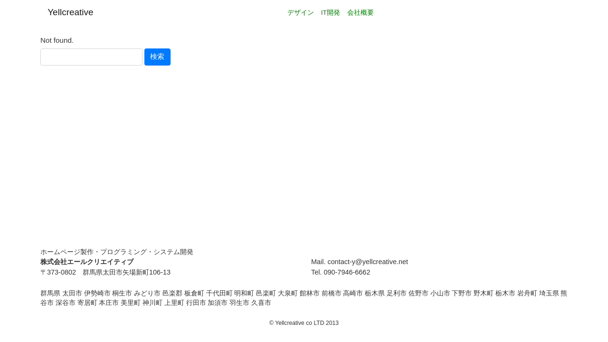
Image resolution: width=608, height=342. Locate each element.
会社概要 (360, 12)
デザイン (300, 12)
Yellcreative (70, 12)
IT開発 (330, 12)
